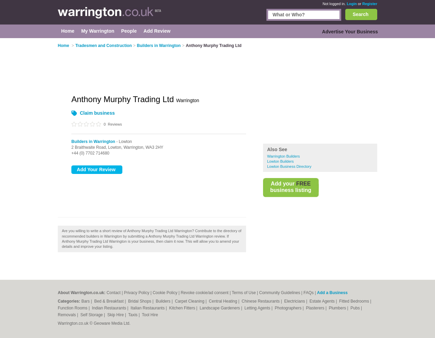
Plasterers (315, 308)
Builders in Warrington (93, 141)
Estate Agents (323, 301)
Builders (164, 301)
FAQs (308, 292)
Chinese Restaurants (261, 301)
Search (361, 14)
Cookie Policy (165, 292)
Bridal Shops (140, 301)
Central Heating (224, 301)
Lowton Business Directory (289, 166)
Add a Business (332, 292)
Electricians (295, 301)
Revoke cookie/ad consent (205, 292)
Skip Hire (116, 314)
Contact (114, 292)
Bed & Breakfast (109, 301)
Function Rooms (73, 308)
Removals (67, 314)
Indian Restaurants (109, 308)
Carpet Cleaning (190, 301)
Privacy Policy (137, 292)
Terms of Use (244, 292)
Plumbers (338, 308)
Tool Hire (150, 314)
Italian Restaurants (148, 308)
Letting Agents (257, 308)
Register (369, 4)
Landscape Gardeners (220, 308)
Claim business (97, 113)
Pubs (355, 308)
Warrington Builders (283, 156)
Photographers (288, 308)
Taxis (133, 314)
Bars (86, 301)
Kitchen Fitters (182, 308)
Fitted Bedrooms (354, 301)
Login (352, 4)
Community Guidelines (279, 292)
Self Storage (92, 314)
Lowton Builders (280, 161)
